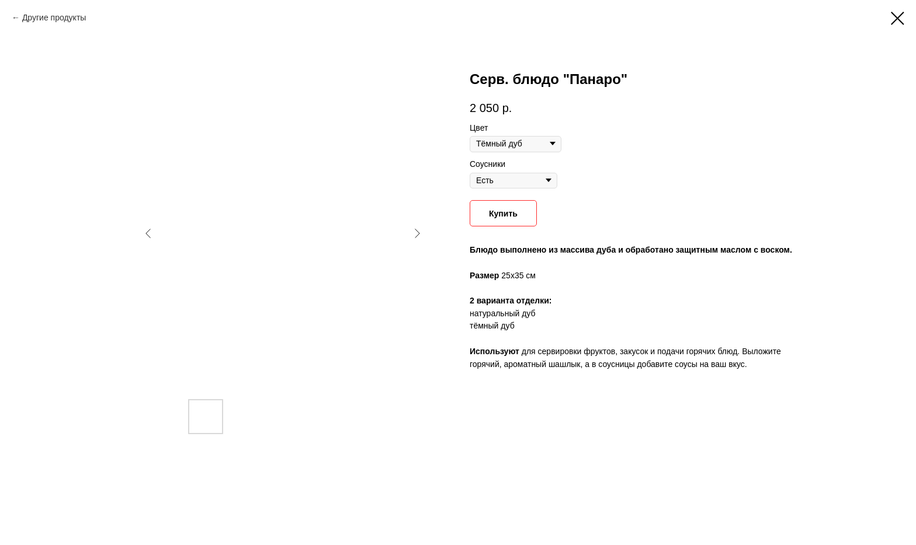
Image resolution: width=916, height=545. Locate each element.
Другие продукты (54, 17)
